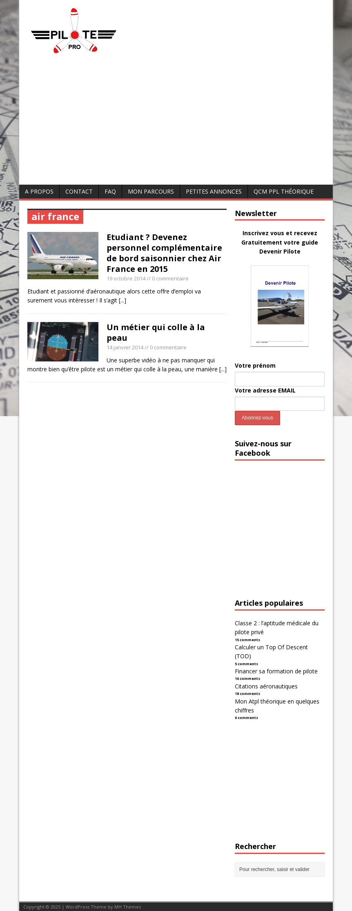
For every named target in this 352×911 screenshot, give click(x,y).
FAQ (110, 191)
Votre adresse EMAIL (265, 390)
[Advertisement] (176, 123)
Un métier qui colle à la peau (156, 332)
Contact (79, 191)
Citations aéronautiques (266, 686)
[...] (122, 300)
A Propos (39, 191)
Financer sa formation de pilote (276, 671)
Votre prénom (255, 365)
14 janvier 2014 (125, 347)
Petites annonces (214, 191)
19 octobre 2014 (126, 278)
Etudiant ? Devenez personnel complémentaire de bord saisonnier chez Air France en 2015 (164, 253)
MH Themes (127, 907)
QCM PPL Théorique (284, 191)
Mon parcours (151, 191)
